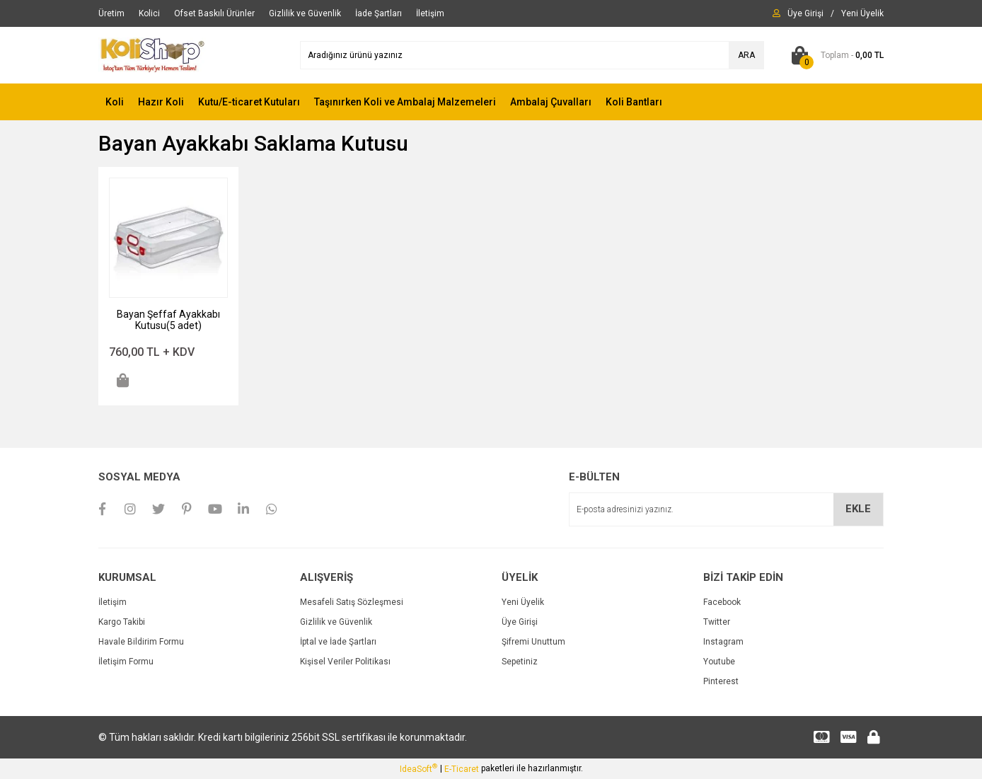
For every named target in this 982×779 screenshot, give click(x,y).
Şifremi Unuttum (533, 642)
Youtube (719, 662)
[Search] (532, 55)
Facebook (722, 602)
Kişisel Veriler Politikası (345, 662)
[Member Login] (805, 13)
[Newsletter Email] (726, 509)
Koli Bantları (634, 102)
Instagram (723, 642)
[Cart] (834, 55)
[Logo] (152, 54)
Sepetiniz (520, 662)
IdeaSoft (418, 768)
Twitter (716, 622)
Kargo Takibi (121, 622)
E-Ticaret (461, 769)
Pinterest (721, 681)
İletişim (112, 602)
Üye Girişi (520, 622)
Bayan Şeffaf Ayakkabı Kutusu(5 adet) (168, 319)
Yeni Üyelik (523, 602)
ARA (746, 55)
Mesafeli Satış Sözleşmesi (351, 602)
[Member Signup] (862, 13)
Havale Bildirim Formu (141, 642)
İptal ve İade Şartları (338, 642)
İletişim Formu (126, 662)
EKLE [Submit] (858, 508)
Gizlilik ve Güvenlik (336, 622)
